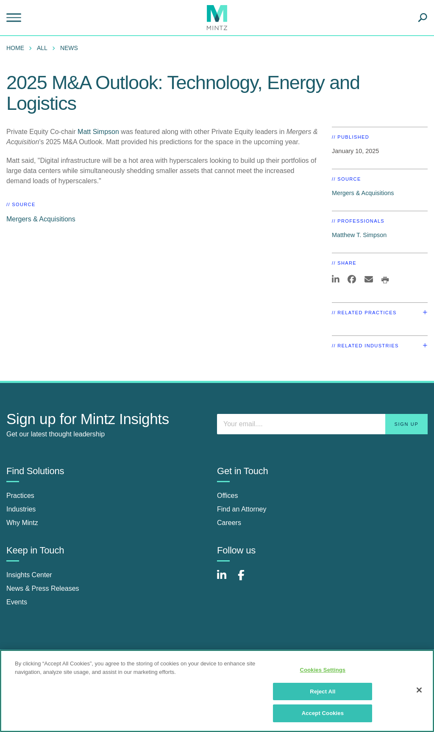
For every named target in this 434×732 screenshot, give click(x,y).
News (69, 48)
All (42, 48)
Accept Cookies (323, 713)
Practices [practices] (20, 495)
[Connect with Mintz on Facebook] (246, 579)
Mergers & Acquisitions (40, 219)
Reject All (322, 691)
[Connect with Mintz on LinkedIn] (225, 579)
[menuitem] (17, 48)
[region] (217, 691)
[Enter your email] (322, 424)
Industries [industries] (21, 509)
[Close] (419, 690)
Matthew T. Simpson (359, 235)
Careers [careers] (229, 522)
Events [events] (16, 602)
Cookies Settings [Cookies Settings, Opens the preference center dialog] (323, 670)
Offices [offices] (227, 495)
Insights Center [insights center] (29, 574)
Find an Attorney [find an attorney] (242, 509)
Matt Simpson (98, 131)
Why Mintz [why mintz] (22, 522)
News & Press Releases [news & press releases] (42, 588)
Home (15, 48)
